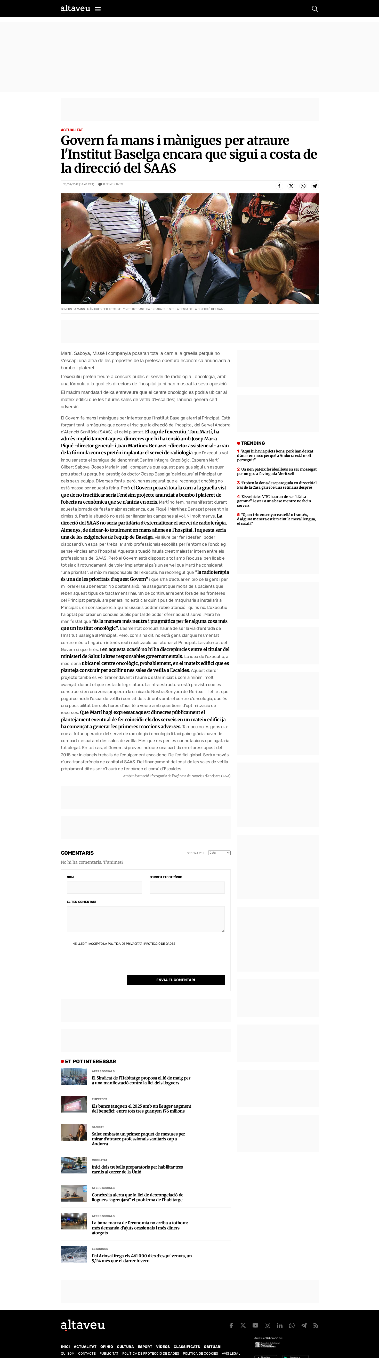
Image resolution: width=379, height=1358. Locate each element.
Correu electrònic (166, 877)
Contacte (87, 1343)
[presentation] (106, 965)
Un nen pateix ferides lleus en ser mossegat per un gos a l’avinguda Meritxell (277, 471)
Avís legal (231, 1343)
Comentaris (113, 184)
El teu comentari (81, 902)
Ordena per (195, 853)
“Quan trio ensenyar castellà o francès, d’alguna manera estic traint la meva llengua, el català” (276, 519)
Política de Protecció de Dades (150, 1343)
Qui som (67, 1343)
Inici (65, 1336)
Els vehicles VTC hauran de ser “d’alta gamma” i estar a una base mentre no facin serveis (274, 501)
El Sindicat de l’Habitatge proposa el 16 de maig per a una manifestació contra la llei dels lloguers (141, 1070)
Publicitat (109, 1343)
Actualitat (72, 130)
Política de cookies (200, 1343)
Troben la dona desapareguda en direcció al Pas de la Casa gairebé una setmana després (277, 485)
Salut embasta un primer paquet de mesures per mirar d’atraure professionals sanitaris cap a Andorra (138, 1128)
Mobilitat (99, 1149)
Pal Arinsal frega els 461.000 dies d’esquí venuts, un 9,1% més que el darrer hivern (142, 1248)
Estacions (100, 1238)
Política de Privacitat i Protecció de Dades (141, 944)
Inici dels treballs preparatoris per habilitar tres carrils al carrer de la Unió (137, 1159)
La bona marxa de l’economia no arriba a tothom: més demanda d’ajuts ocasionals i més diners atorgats (140, 1217)
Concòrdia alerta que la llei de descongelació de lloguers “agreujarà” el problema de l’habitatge (138, 1187)
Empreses (99, 1088)
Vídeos (163, 1336)
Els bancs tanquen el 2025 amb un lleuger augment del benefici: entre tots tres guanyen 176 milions (141, 1098)
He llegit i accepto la (121, 944)
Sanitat (98, 1116)
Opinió (106, 1336)
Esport (145, 1336)
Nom (70, 877)
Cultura (125, 1336)
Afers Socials (103, 1060)
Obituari (213, 1336)
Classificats (187, 1336)
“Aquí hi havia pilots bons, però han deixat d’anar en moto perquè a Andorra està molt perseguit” (275, 455)
